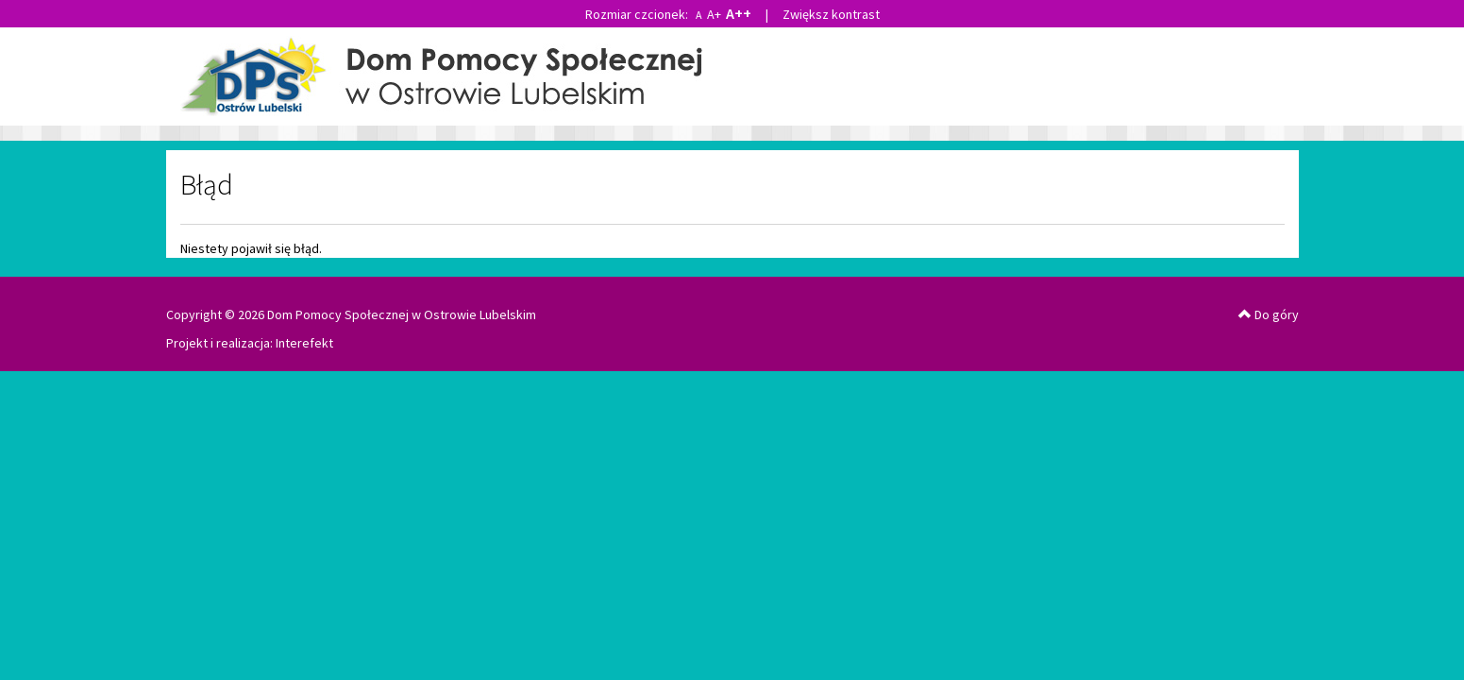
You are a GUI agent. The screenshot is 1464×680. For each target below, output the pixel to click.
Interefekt (304, 342)
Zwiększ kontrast (831, 14)
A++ (738, 13)
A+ (714, 14)
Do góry (1268, 314)
